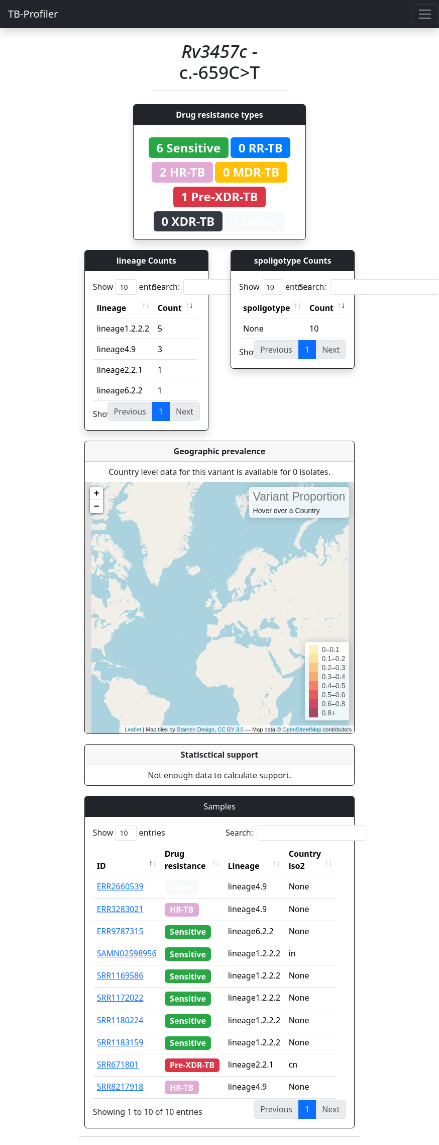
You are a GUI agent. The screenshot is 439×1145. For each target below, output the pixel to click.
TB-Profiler (33, 14)
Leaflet (133, 729)
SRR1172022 (120, 997)
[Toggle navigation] (425, 14)
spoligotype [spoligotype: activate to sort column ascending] (266, 307)
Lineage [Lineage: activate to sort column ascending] (249, 865)
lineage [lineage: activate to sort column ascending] (112, 307)
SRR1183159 (120, 1042)
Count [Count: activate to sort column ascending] (170, 307)
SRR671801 (118, 1064)
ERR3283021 (120, 909)
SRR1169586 (120, 975)
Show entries (129, 287)
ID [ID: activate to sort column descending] (101, 865)
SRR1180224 (120, 1020)
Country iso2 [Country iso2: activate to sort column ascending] (310, 859)
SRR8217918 (120, 1086)
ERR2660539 (120, 886)
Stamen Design (195, 729)
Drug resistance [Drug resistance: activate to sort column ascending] (185, 859)
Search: (222, 287)
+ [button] (96, 493)
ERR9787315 (120, 931)
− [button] (96, 507)
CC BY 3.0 (230, 729)
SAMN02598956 (127, 953)
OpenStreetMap (301, 729)
